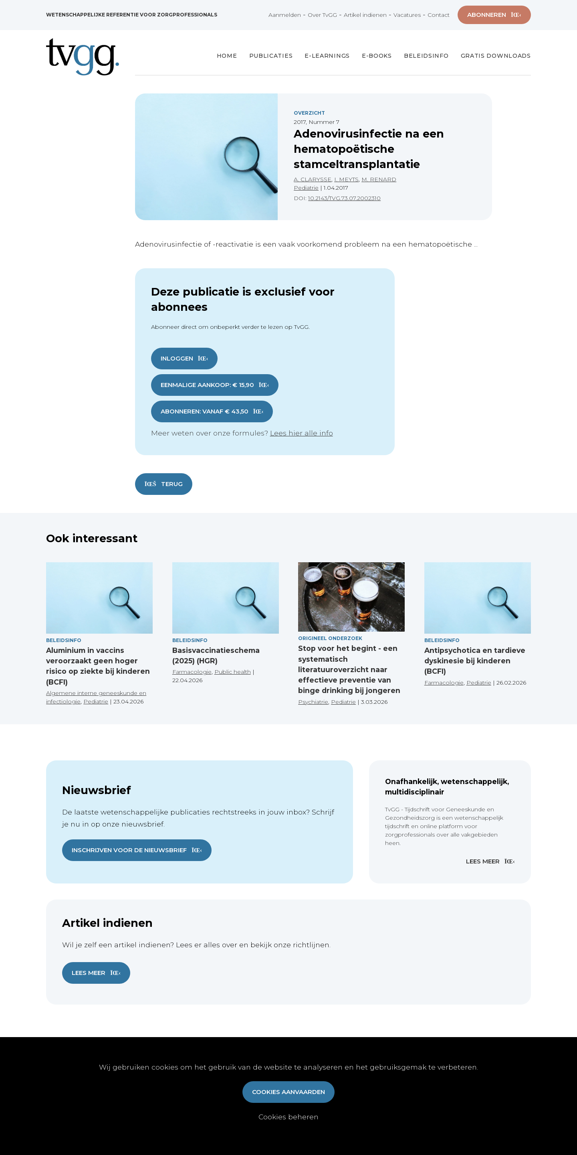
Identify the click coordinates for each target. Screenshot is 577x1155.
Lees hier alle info (301, 433)
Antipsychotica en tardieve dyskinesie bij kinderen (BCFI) (474, 661)
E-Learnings (327, 55)
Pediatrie (306, 187)
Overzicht (309, 113)
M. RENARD (378, 179)
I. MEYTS (346, 179)
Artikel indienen (365, 14)
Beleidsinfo (426, 55)
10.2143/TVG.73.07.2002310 (344, 198)
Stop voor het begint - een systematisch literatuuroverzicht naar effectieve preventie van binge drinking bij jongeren (349, 669)
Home (227, 55)
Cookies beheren (288, 1116)
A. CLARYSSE (312, 179)
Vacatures (407, 14)
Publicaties (271, 55)
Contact (439, 14)
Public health (232, 671)
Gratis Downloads (496, 55)
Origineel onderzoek (330, 638)
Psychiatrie (313, 701)
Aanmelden (284, 14)
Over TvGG (322, 14)
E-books (377, 55)
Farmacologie (192, 671)
